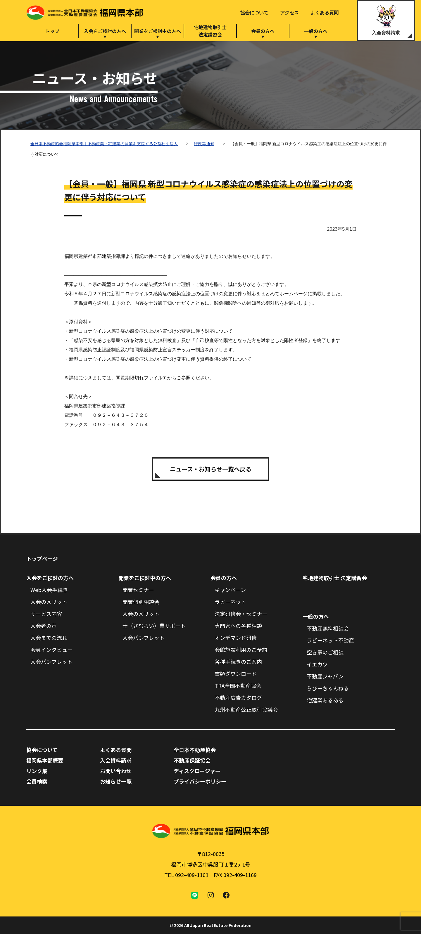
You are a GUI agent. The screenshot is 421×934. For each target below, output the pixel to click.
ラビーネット (230, 601)
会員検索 (36, 781)
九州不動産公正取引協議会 (246, 709)
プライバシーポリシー (200, 781)
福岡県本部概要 (44, 760)
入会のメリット (48, 601)
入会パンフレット (51, 661)
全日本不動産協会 (195, 750)
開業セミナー (138, 589)
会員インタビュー (51, 649)
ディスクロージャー (197, 771)
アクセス (289, 12)
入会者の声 (43, 625)
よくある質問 (324, 12)
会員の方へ (263, 30)
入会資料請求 (386, 32)
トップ (52, 30)
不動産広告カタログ (238, 697)
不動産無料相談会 (328, 628)
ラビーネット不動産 (330, 640)
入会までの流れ (48, 637)
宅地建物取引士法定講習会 (210, 31)
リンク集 (36, 771)
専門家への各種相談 (238, 625)
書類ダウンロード (236, 673)
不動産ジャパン (325, 676)
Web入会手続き (49, 589)
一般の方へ (315, 30)
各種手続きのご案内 (238, 661)
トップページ (42, 558)
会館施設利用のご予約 (241, 649)
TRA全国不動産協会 (238, 685)
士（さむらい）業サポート (154, 625)
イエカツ (317, 664)
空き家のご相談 (325, 652)
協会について (254, 12)
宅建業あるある (325, 700)
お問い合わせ (116, 771)
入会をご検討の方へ (105, 30)
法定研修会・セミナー (241, 613)
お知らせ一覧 (116, 781)
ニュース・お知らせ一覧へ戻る (210, 469)
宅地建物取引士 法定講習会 (335, 577)
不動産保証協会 (192, 760)
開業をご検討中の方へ (157, 30)
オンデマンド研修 (236, 637)
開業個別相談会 (140, 601)
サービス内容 (46, 613)
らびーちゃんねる (328, 688)
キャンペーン (230, 589)
